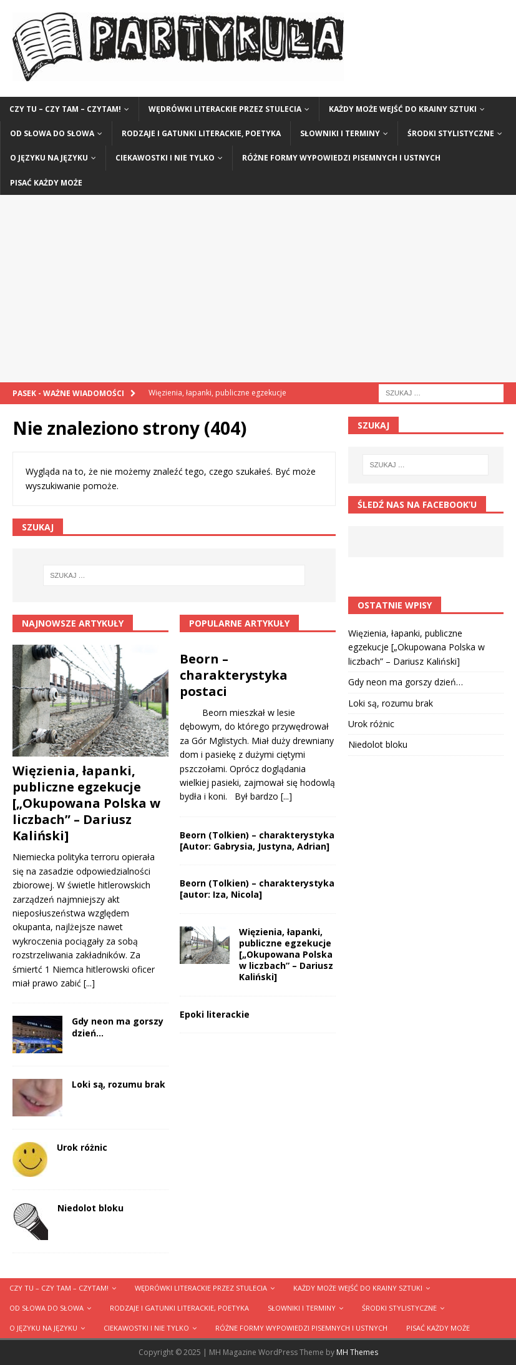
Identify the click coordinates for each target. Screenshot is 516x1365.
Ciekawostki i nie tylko (165, 157)
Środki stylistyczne (450, 133)
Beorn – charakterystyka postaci (234, 675)
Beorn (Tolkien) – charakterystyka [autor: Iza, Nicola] (257, 888)
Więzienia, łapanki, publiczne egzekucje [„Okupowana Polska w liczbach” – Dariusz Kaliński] (86, 803)
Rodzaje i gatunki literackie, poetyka (201, 133)
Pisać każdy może (46, 182)
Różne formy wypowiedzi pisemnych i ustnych (341, 157)
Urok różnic (82, 1147)
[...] (89, 983)
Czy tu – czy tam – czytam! (65, 109)
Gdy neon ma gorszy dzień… (117, 1026)
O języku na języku (49, 157)
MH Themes (357, 1352)
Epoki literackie (215, 1014)
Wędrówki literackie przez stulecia (224, 109)
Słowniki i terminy (340, 133)
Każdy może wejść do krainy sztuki (403, 109)
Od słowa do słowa (52, 133)
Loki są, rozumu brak (118, 1084)
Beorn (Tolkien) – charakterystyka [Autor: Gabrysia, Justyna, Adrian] (257, 840)
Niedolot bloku (90, 1208)
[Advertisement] (258, 288)
